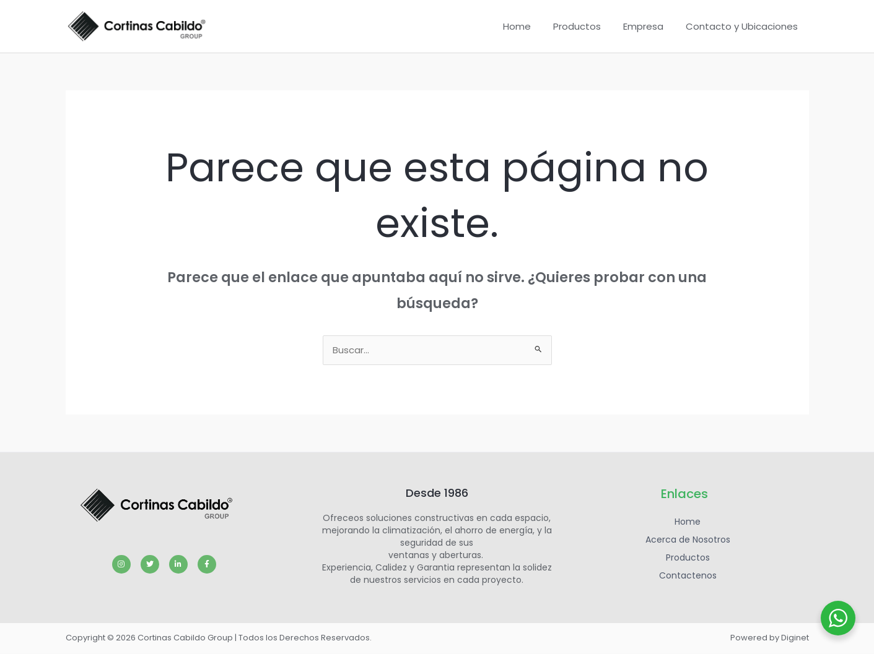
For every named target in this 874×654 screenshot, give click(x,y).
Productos (586, 26)
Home (530, 26)
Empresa (649, 26)
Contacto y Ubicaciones (744, 26)
